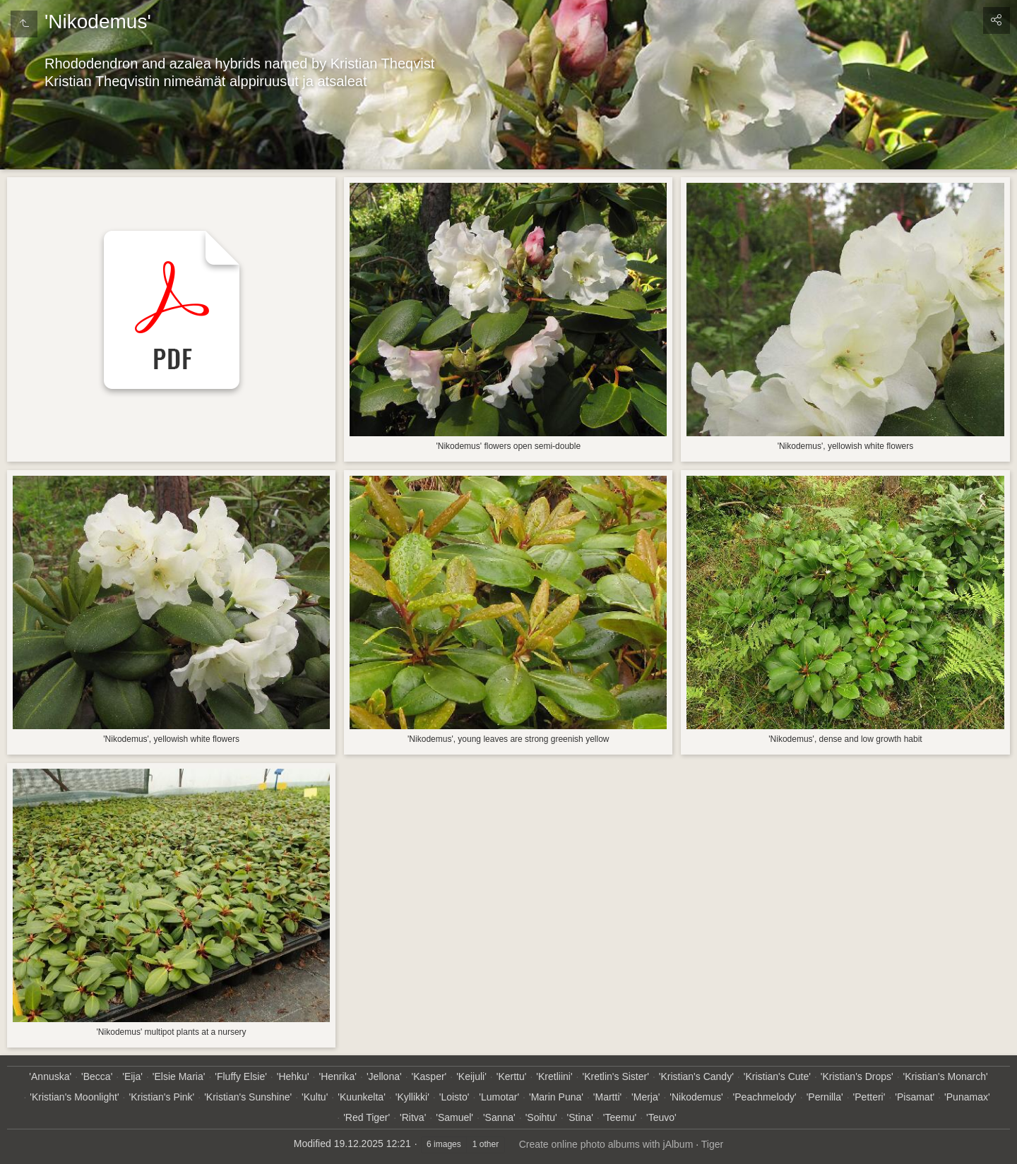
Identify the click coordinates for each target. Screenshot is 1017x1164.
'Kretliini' (554, 1076)
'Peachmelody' (765, 1097)
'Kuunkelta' (362, 1097)
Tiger (712, 1144)
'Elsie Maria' (179, 1076)
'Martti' (607, 1097)
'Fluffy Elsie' (241, 1076)
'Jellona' (384, 1076)
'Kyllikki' (412, 1097)
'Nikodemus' (696, 1097)
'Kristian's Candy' (696, 1076)
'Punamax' (967, 1097)
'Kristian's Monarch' (945, 1076)
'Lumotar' (499, 1097)
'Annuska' (50, 1076)
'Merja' (645, 1097)
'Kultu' (315, 1097)
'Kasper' (429, 1076)
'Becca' (96, 1076)
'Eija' (132, 1076)
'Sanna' (499, 1117)
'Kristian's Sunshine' (248, 1097)
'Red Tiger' (366, 1117)
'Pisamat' (914, 1097)
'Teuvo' (661, 1117)
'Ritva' (413, 1117)
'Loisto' (454, 1097)
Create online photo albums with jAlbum (606, 1144)
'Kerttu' (511, 1076)
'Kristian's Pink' (161, 1097)
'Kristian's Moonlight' (74, 1097)
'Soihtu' (541, 1117)
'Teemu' (619, 1117)
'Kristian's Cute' (777, 1076)
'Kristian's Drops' (857, 1076)
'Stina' (580, 1117)
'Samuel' (454, 1117)
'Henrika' (338, 1076)
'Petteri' (869, 1097)
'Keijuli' (471, 1076)
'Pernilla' (825, 1097)
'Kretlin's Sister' (615, 1076)
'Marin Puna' (556, 1097)
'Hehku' (293, 1076)
